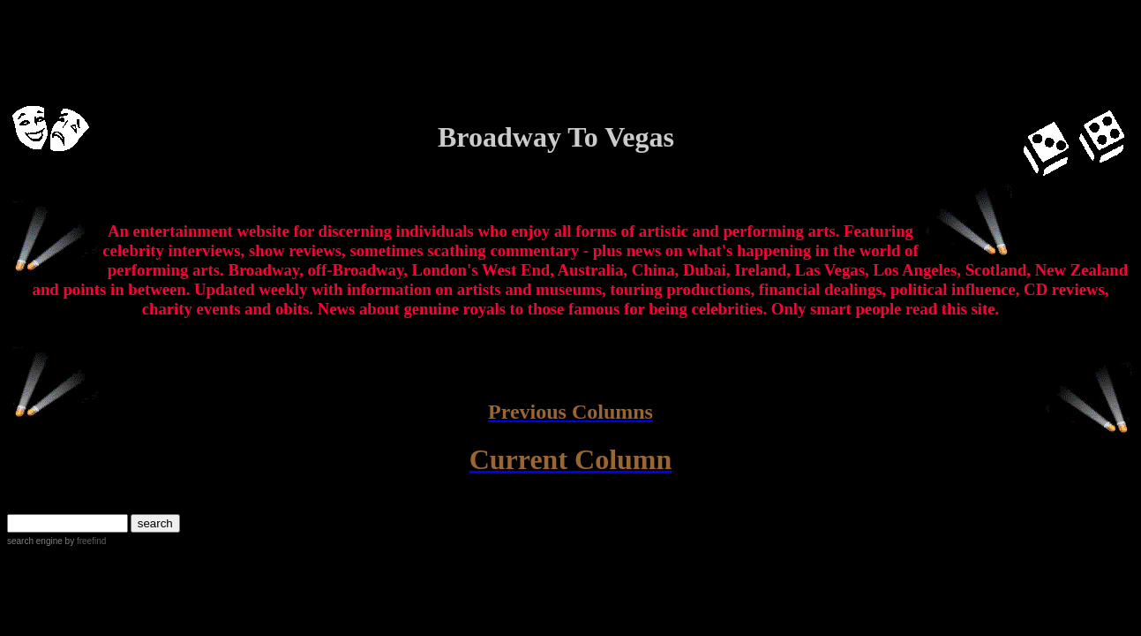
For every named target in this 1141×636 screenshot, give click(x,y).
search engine (35, 541)
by (84, 541)
